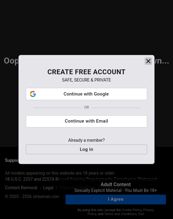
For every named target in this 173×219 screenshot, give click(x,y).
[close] (148, 61)
